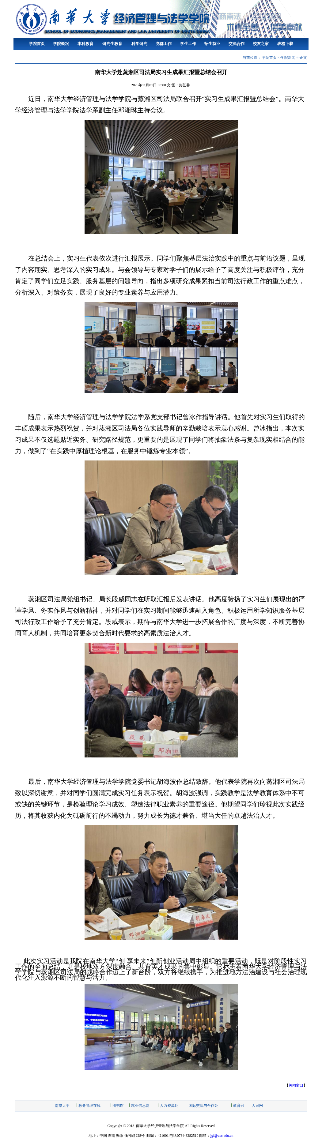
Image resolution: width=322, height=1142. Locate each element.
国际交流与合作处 (203, 1105)
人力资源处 (169, 1105)
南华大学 (62, 1105)
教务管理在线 (89, 1105)
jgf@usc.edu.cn (221, 1135)
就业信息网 (140, 1105)
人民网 (257, 1105)
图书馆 (117, 1105)
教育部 (238, 1105)
